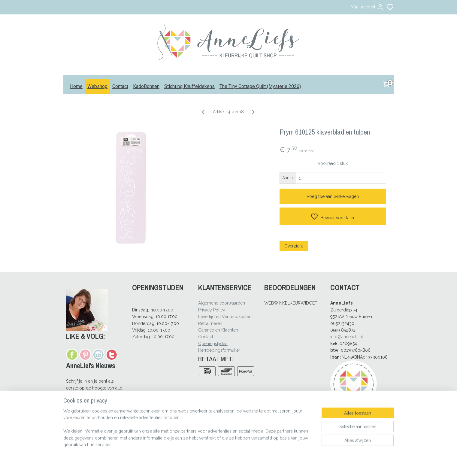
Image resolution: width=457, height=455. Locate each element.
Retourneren (210, 323)
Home (76, 86)
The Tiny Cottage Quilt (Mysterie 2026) (260, 86)
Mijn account (367, 7)
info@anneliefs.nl (346, 336)
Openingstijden (213, 343)
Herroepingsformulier (219, 350)
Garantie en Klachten (218, 330)
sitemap (245, 444)
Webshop (97, 86)
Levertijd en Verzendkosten (224, 316)
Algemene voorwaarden (221, 303)
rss (256, 444)
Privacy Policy (211, 310)
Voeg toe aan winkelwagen (333, 196)
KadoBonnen (146, 86)
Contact (120, 86)
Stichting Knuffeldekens (189, 86)
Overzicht (293, 246)
